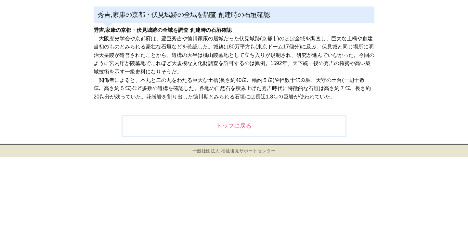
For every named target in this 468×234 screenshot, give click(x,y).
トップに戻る (234, 126)
